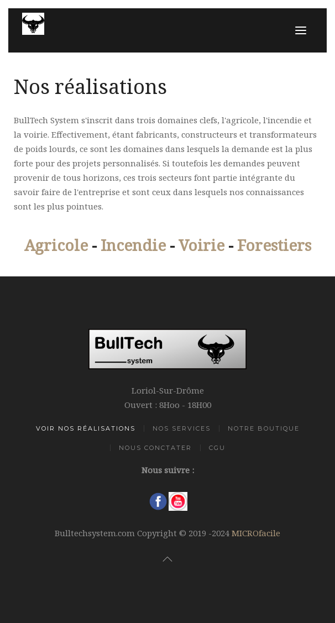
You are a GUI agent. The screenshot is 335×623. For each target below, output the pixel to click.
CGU (217, 448)
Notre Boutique (264, 428)
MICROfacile (256, 532)
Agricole (56, 244)
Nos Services (182, 428)
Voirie (201, 244)
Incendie (133, 244)
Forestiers (274, 244)
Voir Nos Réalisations (85, 428)
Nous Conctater (155, 448)
